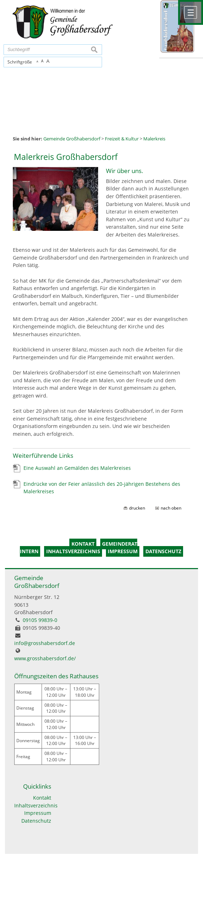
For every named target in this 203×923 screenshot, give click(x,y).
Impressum (37, 813)
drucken (137, 508)
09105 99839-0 (40, 620)
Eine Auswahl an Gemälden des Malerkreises (77, 468)
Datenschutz (36, 820)
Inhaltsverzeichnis (32, 805)
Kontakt (42, 797)
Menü (190, 12)
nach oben (171, 508)
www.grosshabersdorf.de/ (45, 658)
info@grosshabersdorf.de (44, 643)
